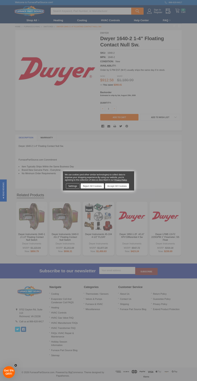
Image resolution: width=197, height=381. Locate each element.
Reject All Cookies (92, 185)
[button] (3, 190)
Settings (72, 185)
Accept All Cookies (117, 185)
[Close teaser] (15, 365)
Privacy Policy (120, 179)
